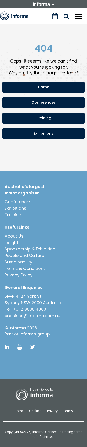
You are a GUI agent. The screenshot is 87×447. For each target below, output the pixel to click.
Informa (17, 16)
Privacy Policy (18, 275)
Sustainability (18, 262)
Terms (68, 411)
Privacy (52, 411)
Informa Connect (45, 432)
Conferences (43, 102)
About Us (14, 236)
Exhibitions (44, 133)
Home (43, 87)
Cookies (35, 411)
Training (43, 118)
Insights (13, 242)
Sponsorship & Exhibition (30, 249)
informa (43, 4)
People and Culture (24, 255)
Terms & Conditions (25, 268)
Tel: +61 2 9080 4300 (25, 309)
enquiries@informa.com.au (32, 316)
